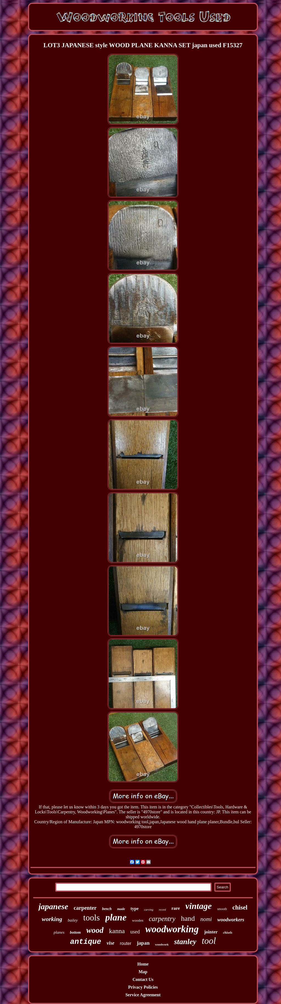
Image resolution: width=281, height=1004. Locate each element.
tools (91, 917)
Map (143, 971)
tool (209, 941)
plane (116, 917)
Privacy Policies (143, 987)
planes (59, 932)
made (121, 909)
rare (176, 908)
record (162, 909)
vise (110, 943)
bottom (75, 932)
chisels (227, 933)
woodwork (162, 944)
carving (148, 909)
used (135, 932)
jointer (211, 932)
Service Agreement (143, 994)
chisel (240, 907)
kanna (117, 931)
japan (143, 943)
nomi (206, 919)
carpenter (85, 908)
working (52, 919)
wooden (137, 920)
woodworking (172, 929)
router (125, 943)
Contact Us (143, 979)
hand (188, 918)
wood (94, 930)
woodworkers (230, 919)
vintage (198, 906)
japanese (53, 906)
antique (85, 942)
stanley (185, 941)
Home (143, 964)
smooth (222, 909)
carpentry (162, 918)
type (135, 908)
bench (107, 909)
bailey (73, 920)
